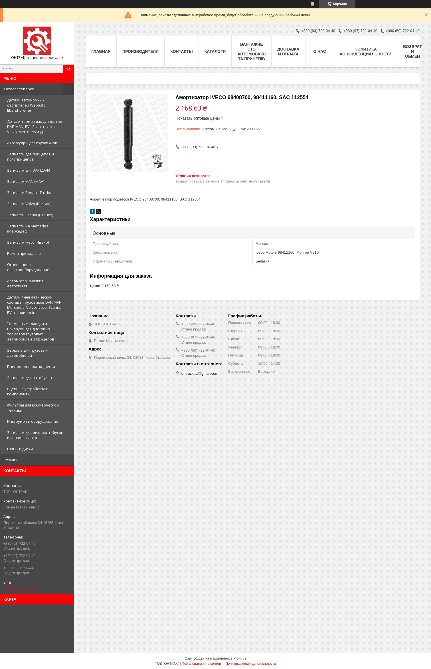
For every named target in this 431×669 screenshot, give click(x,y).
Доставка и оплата (288, 51)
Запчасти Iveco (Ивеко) (28, 242)
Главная (101, 51)
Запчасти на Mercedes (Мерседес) (27, 228)
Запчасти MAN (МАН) (25, 181)
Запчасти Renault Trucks (29, 192)
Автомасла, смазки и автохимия (25, 283)
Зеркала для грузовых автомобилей (27, 353)
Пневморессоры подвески (31, 366)
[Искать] (68, 69)
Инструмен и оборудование (32, 421)
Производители (140, 51)
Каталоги (215, 51)
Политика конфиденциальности (366, 51)
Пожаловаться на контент (202, 664)
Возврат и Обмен (412, 51)
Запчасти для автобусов (29, 377)
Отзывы (10, 459)
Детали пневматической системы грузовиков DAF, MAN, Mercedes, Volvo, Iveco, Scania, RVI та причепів (34, 305)
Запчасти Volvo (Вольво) (29, 203)
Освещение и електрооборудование (28, 267)
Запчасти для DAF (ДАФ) (28, 170)
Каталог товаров (19, 88)
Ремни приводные (24, 253)
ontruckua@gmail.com (22, 588)
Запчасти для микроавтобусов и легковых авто (35, 435)
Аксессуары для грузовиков (32, 142)
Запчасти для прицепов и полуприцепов (30, 156)
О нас (319, 51)
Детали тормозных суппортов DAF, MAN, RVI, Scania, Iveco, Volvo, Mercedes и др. (34, 126)
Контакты (181, 51)
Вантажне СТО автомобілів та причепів (251, 51)
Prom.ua (239, 658)
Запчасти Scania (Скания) (30, 214)
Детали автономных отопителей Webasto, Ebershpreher (26, 105)
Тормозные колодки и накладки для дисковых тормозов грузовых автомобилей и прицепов (30, 331)
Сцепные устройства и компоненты (27, 391)
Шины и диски (20, 448)
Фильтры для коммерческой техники (33, 407)
